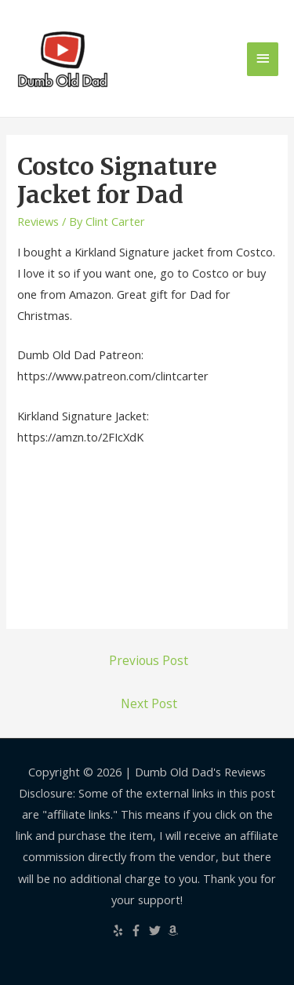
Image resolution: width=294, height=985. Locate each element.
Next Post (149, 703)
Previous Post (148, 660)
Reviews (38, 221)
